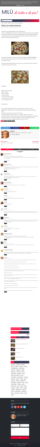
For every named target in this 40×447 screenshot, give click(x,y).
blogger (7, 149)
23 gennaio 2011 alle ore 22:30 (9, 196)
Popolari (14, 337)
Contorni (18, 370)
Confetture (21, 368)
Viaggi (21, 393)
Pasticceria (13, 384)
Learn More (18, 5)
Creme (23, 370)
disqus (32, 149)
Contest (13, 370)
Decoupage (13, 373)
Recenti (20, 337)
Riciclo (17, 387)
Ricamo (12, 387)
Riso (21, 387)
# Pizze (13, 121)
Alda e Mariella (7, 173)
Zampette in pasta (8, 233)
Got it (23, 5)
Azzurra (5, 208)
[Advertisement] (20, 318)
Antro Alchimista (7, 182)
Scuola (25, 387)
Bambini (18, 364)
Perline (19, 384)
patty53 (5, 195)
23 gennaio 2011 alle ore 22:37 (9, 203)
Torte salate (18, 391)
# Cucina (5, 121)
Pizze (18, 386)
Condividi (16, 127)
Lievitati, (12, 27)
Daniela (5, 226)
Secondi (13, 389)
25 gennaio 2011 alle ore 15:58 (9, 250)
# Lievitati (9, 121)
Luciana (5, 257)
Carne (25, 366)
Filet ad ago (13, 377)
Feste (22, 375)
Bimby (16, 366)
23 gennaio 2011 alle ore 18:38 (9, 154)
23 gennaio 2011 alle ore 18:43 (9, 165)
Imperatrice (6, 217)
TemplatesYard (19, 443)
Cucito (22, 371)
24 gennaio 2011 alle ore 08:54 (9, 218)
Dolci (23, 373)
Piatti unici (13, 386)
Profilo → (18, 416)
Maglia (17, 380)
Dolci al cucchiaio (15, 375)
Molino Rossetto (33, 57)
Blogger (29, 443)
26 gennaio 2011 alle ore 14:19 (9, 258)
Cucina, (10, 27)
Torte (12, 391)
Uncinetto (24, 391)
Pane (23, 382)
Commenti (26, 337)
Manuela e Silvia (7, 164)
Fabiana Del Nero (7, 153)
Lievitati (13, 380)
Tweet (6, 127)
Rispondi (5, 161)
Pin (25, 127)
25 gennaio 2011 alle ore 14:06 (9, 243)
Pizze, (15, 27)
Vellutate (17, 393)
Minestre (19, 382)
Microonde (13, 382)
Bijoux (12, 366)
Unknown (6, 189)
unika (5, 242)
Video (25, 393)
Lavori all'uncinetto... (20, 348)
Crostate (13, 371)
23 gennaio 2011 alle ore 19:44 (9, 183)
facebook (20, 149)
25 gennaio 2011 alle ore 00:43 (9, 234)
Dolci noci (18, 352)
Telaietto (24, 389)
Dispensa (19, 373)
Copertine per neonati (21, 339)
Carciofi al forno (19, 357)
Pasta (27, 382)
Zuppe (12, 395)
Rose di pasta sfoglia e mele (22, 343)
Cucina (18, 371)
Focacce (26, 377)
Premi (22, 386)
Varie (12, 393)
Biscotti (21, 366)
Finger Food (20, 377)
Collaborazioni (14, 368)
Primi (25, 386)
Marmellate (22, 380)
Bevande (23, 364)
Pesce (23, 384)
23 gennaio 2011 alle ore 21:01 (9, 190)
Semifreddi (18, 389)
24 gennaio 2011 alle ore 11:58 (9, 227)
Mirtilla (5, 202)
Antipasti (13, 364)
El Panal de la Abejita (8, 249)
